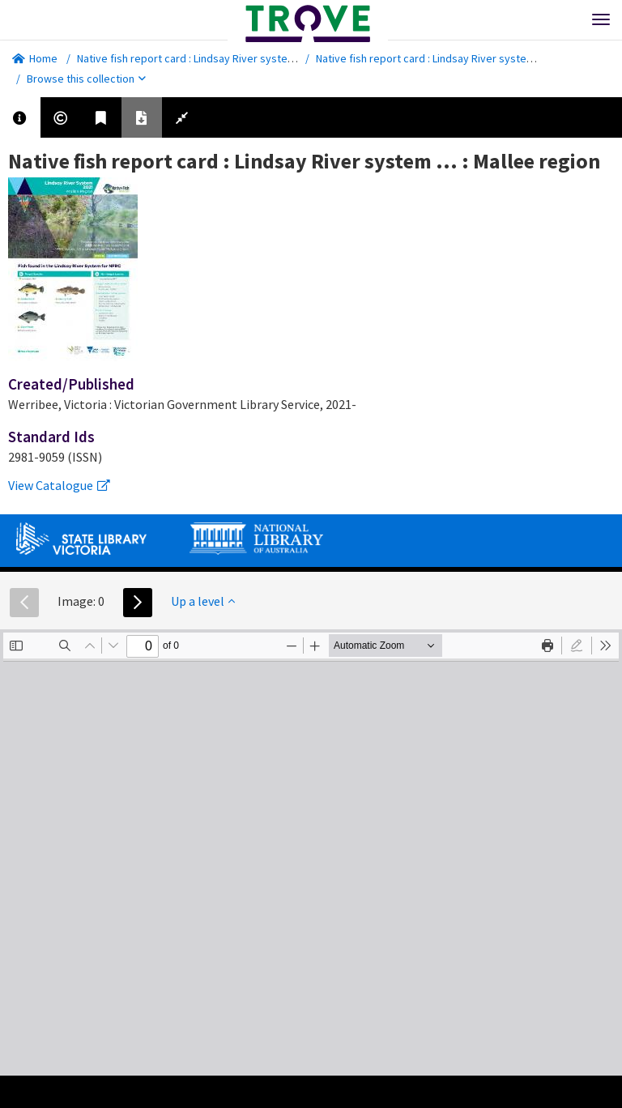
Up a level (203, 601)
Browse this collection (86, 78)
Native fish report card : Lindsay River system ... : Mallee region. (229, 58)
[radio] (576, 645)
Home (35, 58)
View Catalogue (59, 485)
